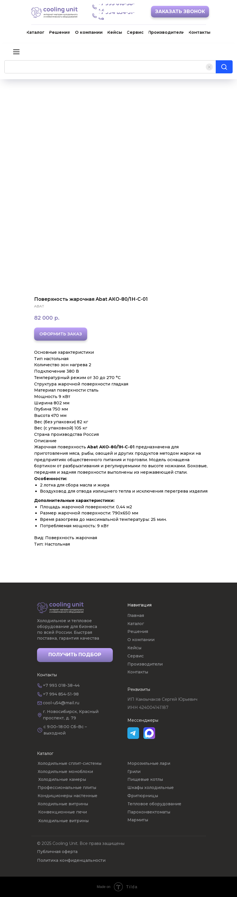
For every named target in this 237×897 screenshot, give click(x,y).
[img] (60, 607)
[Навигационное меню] (16, 51)
